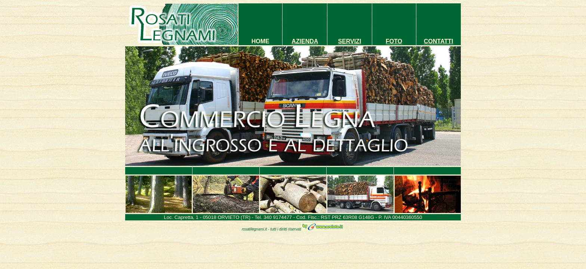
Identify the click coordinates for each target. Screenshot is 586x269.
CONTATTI (438, 41)
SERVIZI (349, 41)
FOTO (394, 41)
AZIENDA (305, 41)
